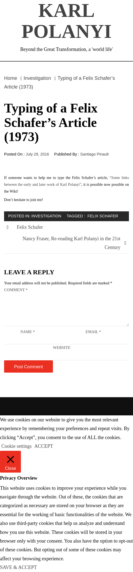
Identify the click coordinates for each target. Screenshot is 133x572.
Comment (15, 290)
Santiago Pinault (94, 154)
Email (93, 332)
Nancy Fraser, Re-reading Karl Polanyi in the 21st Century (71, 243)
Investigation (46, 216)
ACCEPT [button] (43, 446)
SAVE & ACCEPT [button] (18, 567)
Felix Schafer (102, 216)
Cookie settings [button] (16, 446)
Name (27, 332)
